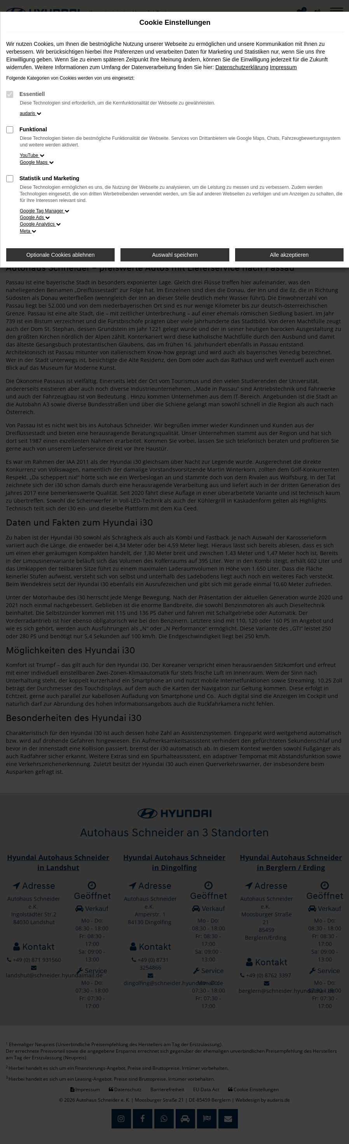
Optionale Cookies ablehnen (60, 255)
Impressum (283, 67)
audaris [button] (30, 113)
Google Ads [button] (35, 217)
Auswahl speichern (175, 255)
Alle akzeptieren (289, 255)
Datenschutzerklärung (241, 67)
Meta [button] (28, 231)
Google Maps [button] (37, 162)
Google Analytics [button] (40, 224)
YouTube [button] (32, 155)
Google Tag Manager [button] (44, 211)
